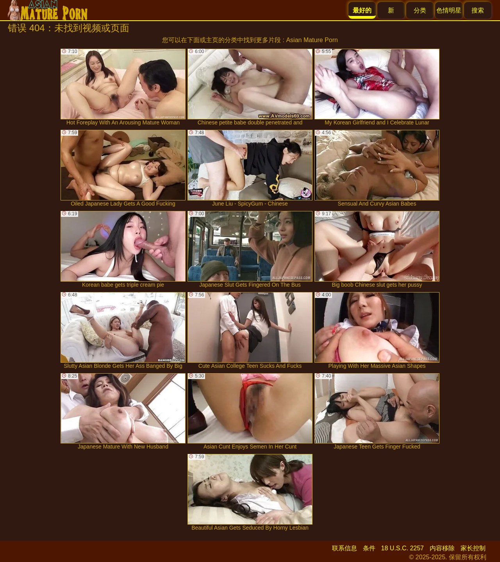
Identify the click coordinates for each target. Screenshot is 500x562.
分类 (420, 10)
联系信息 (344, 548)
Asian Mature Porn (312, 40)
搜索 (477, 10)
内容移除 (442, 548)
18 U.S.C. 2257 (402, 548)
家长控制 (473, 548)
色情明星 (448, 10)
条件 (369, 548)
